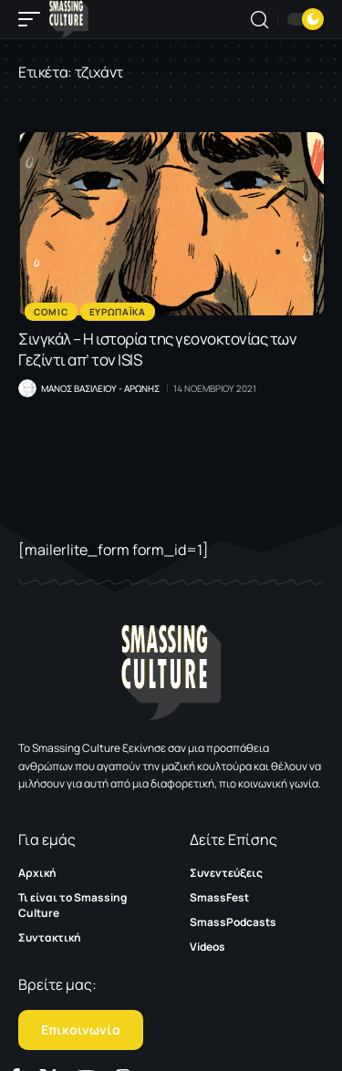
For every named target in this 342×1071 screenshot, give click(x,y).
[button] (33, 19)
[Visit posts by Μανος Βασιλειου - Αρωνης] (27, 388)
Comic (51, 311)
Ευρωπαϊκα (117, 311)
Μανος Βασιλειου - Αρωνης (100, 388)
